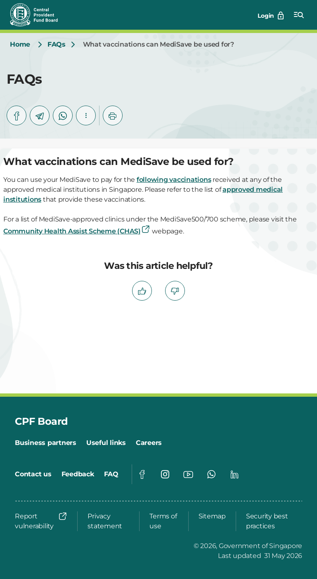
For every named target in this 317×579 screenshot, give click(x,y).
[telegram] (40, 115)
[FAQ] (111, 474)
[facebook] (16, 115)
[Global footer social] (142, 474)
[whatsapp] (63, 115)
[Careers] (149, 443)
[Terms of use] (163, 521)
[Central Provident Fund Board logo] (39, 15)
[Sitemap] (212, 516)
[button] (86, 115)
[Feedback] (78, 474)
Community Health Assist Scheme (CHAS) (77, 231)
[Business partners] (45, 443)
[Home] (20, 44)
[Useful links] (106, 443)
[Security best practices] (271, 521)
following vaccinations (174, 180)
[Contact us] (33, 474)
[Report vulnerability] (41, 521)
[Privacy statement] (108, 521)
